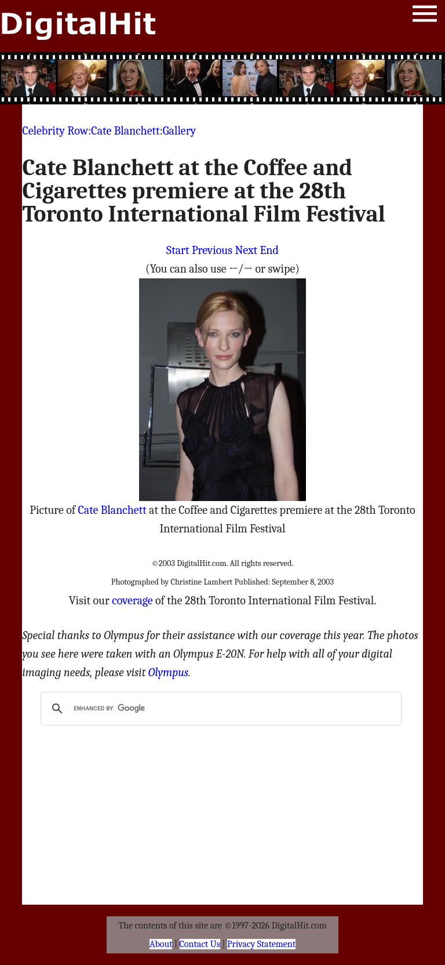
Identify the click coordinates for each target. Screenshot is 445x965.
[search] (219, 709)
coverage (132, 600)
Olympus (168, 672)
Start (177, 250)
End (269, 250)
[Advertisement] (222, 78)
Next (246, 250)
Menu (424, 16)
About (160, 944)
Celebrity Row (55, 130)
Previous (212, 250)
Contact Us (200, 944)
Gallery (179, 130)
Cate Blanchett (125, 130)
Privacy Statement (261, 944)
